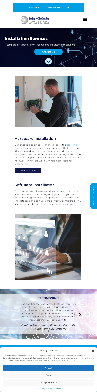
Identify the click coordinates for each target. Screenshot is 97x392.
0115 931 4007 (34, 7)
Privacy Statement (53, 388)
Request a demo (93, 196)
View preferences (48, 382)
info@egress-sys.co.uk (58, 7)
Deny (48, 375)
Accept (48, 368)
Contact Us (48, 51)
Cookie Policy (40, 388)
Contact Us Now (28, 170)
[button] (93, 350)
